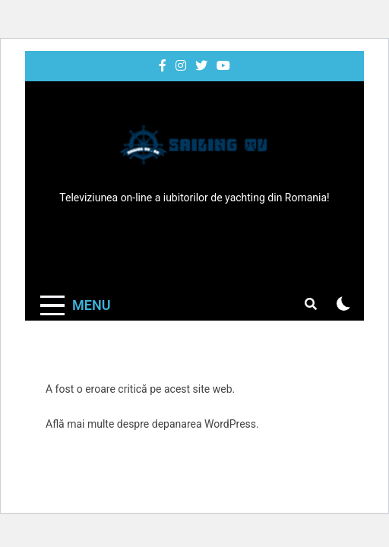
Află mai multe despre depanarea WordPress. (152, 424)
